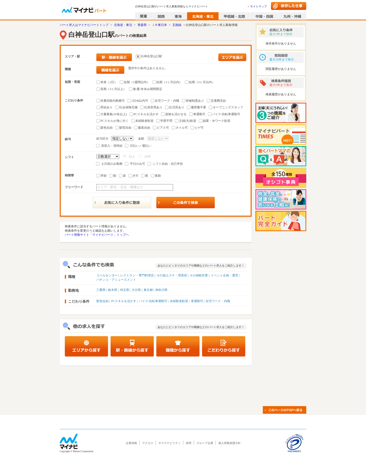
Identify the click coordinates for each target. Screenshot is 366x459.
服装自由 (144, 127)
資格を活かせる (176, 114)
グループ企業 (204, 443)
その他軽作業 (199, 275)
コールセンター (107, 275)
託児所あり (176, 107)
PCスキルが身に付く (114, 121)
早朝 (103, 175)
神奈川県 (161, 290)
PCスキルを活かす (146, 114)
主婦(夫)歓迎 (187, 121)
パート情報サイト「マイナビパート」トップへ (97, 234)
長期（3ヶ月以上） (113, 89)
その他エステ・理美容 (172, 275)
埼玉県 (124, 290)
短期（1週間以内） (137, 82)
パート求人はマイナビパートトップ (84, 25)
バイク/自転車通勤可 (226, 114)
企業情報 (131, 443)
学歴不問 (166, 121)
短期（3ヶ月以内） (202, 82)
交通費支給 (218, 100)
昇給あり (106, 107)
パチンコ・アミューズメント (116, 280)
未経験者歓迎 (144, 121)
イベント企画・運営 (224, 275)
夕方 (135, 175)
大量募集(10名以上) (113, 114)
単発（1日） (108, 82)
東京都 (148, 290)
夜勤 (158, 175)
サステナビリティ (169, 443)
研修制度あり (195, 100)
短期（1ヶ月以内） (169, 82)
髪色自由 (106, 127)
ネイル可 (182, 127)
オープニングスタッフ (228, 107)
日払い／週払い (140, 145)
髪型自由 (125, 127)
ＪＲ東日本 (159, 25)
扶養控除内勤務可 (112, 100)
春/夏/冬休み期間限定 (147, 89)
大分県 (136, 290)
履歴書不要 (198, 107)
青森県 (142, 25)
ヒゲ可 (199, 127)
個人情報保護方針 (229, 443)
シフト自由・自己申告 (167, 164)
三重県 (100, 290)
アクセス (147, 443)
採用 (188, 443)
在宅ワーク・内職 (167, 100)
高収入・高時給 (112, 145)
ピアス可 (163, 127)
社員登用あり (153, 107)
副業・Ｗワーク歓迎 (216, 121)
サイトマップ (258, 6)
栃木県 (112, 290)
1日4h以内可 (139, 100)
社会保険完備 (128, 107)
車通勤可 (199, 114)
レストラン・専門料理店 (137, 275)
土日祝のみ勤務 (112, 164)
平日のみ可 (137, 164)
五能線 (176, 25)
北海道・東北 (123, 25)
